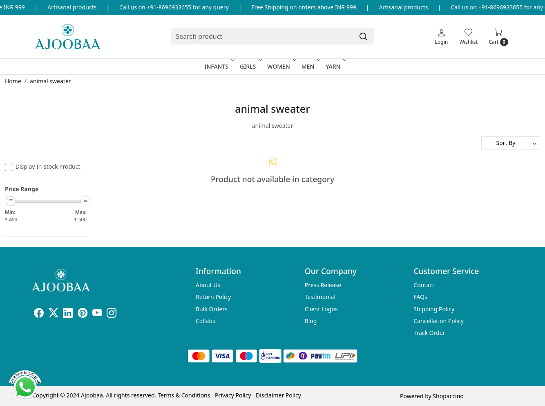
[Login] (441, 36)
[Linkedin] (67, 314)
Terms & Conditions (184, 395)
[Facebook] (38, 314)
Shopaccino (448, 396)
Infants (219, 66)
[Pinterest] (82, 314)
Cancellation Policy (438, 321)
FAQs (420, 297)
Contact (423, 285)
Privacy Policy (233, 395)
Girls (250, 66)
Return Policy (213, 297)
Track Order (429, 333)
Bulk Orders (212, 309)
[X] (53, 314)
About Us (208, 285)
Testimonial (320, 297)
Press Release (323, 285)
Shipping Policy (433, 309)
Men (310, 66)
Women (281, 66)
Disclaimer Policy (278, 395)
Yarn (335, 66)
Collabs (205, 321)
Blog (311, 321)
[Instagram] (111, 314)
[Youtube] (97, 314)
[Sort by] (510, 142)
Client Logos (321, 309)
